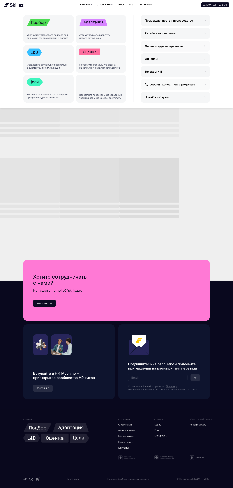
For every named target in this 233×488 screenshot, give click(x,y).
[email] (157, 377)
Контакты (123, 447)
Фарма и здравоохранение (164, 46)
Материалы (160, 435)
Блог (157, 430)
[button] (215, 4)
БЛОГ (132, 4)
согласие (165, 389)
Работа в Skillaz (126, 430)
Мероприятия (126, 436)
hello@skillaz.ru (198, 424)
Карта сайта (73, 479)
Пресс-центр (125, 441)
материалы (146, 4)
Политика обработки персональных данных (128, 479)
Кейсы (158, 424)
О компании (125, 424)
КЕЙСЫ (121, 4)
